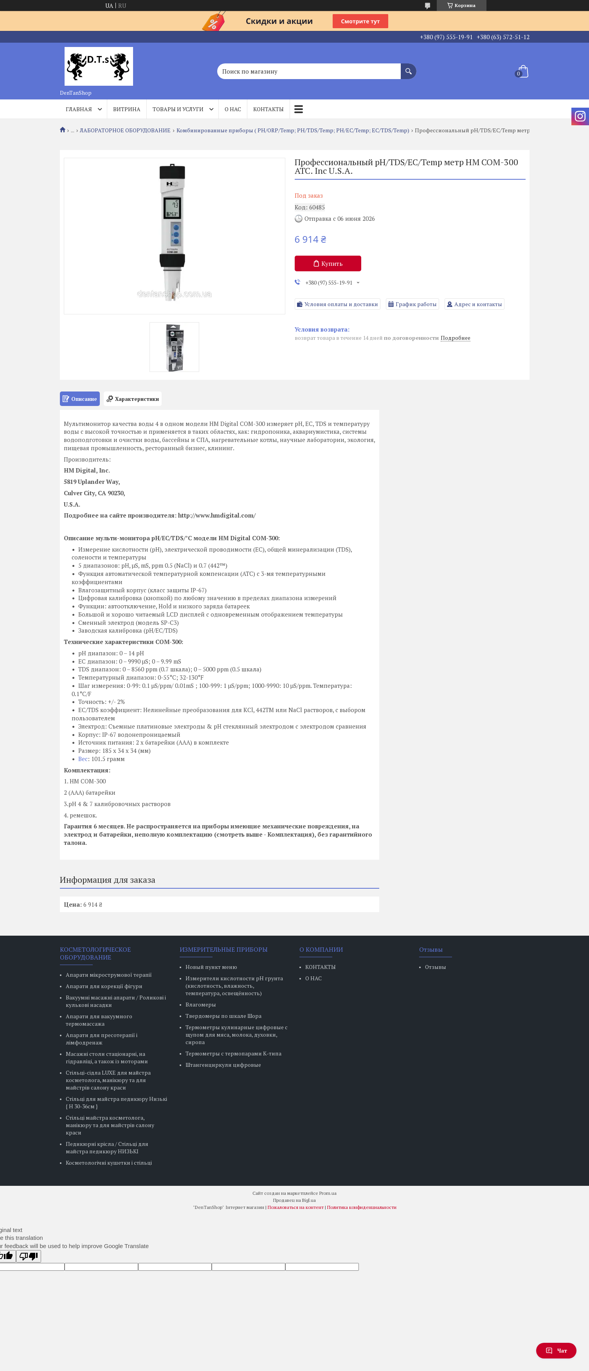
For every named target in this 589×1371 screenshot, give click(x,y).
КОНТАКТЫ (320, 967)
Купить (332, 263)
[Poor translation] (28, 1256)
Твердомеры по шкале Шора (223, 1015)
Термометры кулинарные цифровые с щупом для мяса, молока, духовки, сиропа (237, 1034)
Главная (79, 109)
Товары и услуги (178, 109)
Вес (83, 759)
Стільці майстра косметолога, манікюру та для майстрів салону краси (110, 1125)
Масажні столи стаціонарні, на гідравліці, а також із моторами (107, 1057)
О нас (233, 109)
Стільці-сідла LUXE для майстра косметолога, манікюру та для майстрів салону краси (108, 1080)
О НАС (313, 978)
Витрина (126, 109)
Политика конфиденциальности (361, 1207)
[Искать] (408, 67)
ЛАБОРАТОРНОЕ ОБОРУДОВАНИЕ (125, 130)
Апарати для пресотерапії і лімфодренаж (101, 1038)
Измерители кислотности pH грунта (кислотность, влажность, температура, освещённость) (234, 985)
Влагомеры (201, 1004)
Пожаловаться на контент (296, 1207)
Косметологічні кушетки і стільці (109, 1162)
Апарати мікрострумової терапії (109, 974)
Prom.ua (328, 1193)
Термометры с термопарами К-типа (233, 1053)
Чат (556, 1350)
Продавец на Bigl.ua (294, 1200)
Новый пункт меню (211, 967)
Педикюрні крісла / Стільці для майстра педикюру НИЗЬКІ (107, 1147)
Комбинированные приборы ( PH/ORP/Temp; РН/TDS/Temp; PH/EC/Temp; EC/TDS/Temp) (293, 130)
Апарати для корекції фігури (104, 986)
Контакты (268, 109)
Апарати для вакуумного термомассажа (99, 1019)
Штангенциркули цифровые (223, 1064)
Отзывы (435, 967)
